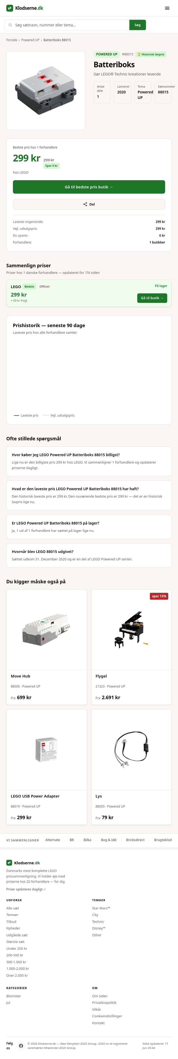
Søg (138, 24)
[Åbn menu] (167, 8)
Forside (11, 40)
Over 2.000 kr (17, 975)
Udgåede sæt (17, 935)
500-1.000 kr (16, 962)
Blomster (13, 996)
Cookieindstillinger (107, 1016)
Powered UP (30, 40)
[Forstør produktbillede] (45, 90)
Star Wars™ (101, 908)
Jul (8, 1002)
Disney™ (99, 928)
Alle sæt (12, 908)
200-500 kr (14, 955)
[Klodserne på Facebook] (21, 1046)
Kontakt (98, 1022)
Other (97, 935)
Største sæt (15, 941)
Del (89, 204)
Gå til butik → (152, 297)
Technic (98, 921)
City (95, 914)
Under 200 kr (16, 948)
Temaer (12, 914)
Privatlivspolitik (104, 1002)
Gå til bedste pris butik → (89, 186)
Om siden (100, 996)
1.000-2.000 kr (17, 968)
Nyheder (13, 928)
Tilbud (11, 921)
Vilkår (96, 1009)
